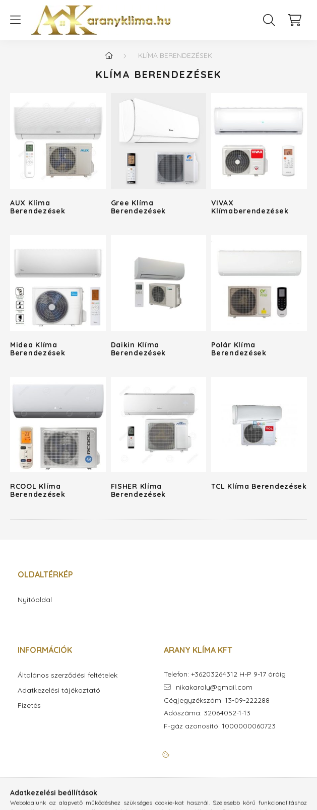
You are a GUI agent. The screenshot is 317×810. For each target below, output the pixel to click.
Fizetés (29, 705)
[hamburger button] (15, 20)
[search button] (269, 20)
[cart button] (294, 20)
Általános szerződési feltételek (67, 675)
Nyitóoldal (35, 600)
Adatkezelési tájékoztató (59, 690)
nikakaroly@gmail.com (214, 687)
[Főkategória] (109, 55)
